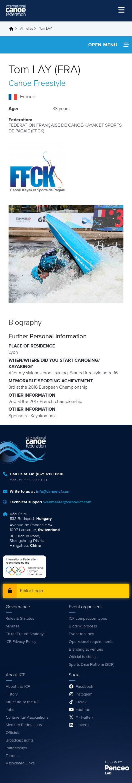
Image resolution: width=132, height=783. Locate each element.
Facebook (84, 687)
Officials (12, 733)
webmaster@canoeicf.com (67, 502)
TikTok (81, 702)
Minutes (12, 626)
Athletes (26, 29)
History (12, 694)
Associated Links (20, 763)
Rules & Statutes (20, 619)
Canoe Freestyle (37, 84)
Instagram (84, 694)
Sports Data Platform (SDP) (91, 665)
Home (13, 29)
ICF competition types (88, 619)
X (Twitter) (84, 718)
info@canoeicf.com (53, 492)
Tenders (12, 756)
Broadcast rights (19, 740)
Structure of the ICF (23, 702)
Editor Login (31, 591)
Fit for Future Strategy (25, 634)
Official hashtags (83, 657)
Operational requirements (91, 642)
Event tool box (81, 634)
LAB (108, 773)
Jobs (10, 710)
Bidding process (83, 626)
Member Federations (24, 725)
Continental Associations (27, 718)
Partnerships (16, 748)
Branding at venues (86, 649)
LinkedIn (83, 725)
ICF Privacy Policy (21, 642)
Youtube (83, 710)
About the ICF (18, 687)
